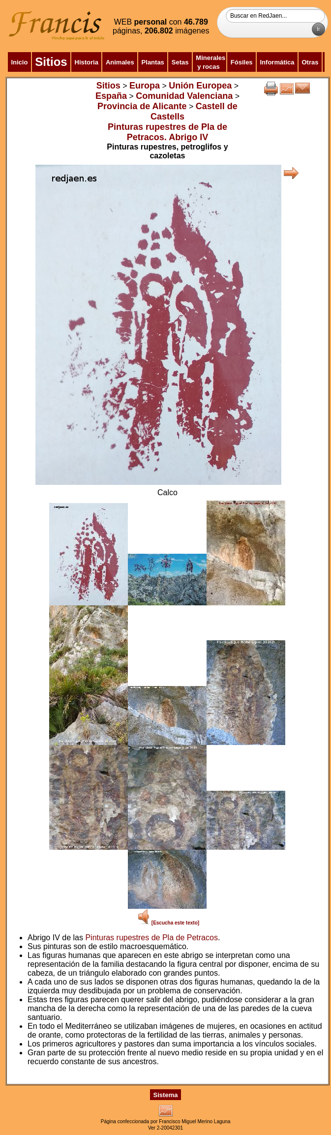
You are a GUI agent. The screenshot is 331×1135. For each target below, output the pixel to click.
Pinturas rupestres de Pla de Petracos (151, 937)
